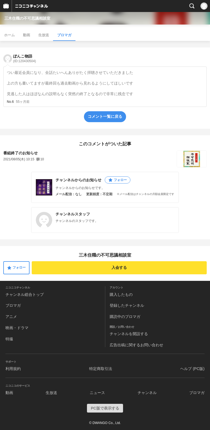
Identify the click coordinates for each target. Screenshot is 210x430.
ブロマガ (64, 35)
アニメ (11, 316)
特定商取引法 (100, 368)
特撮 (9, 339)
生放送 (43, 35)
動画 (26, 35)
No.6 (10, 101)
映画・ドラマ (16, 328)
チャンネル (147, 392)
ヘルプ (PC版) (192, 368)
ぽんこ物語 (24, 58)
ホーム (9, 35)
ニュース (97, 392)
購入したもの (121, 294)
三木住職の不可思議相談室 (27, 18)
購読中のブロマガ (125, 316)
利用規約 (13, 368)
